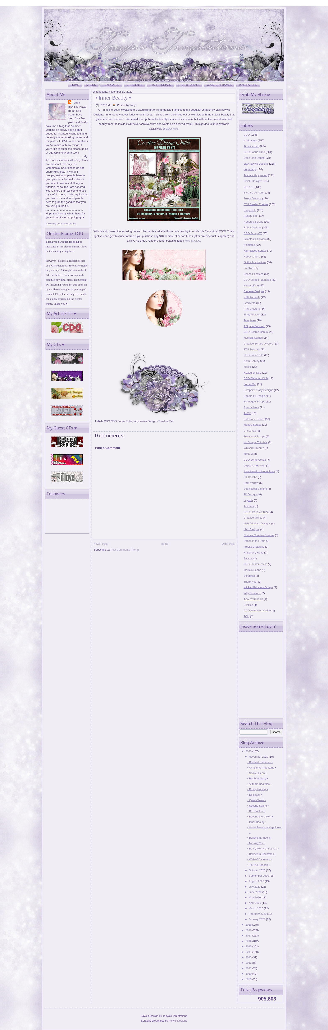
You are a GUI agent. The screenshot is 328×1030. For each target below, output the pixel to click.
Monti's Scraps (252, 424)
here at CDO (192, 240)
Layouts (248, 500)
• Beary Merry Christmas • (262, 848)
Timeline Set (165, 421)
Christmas (250, 430)
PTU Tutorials (160, 84)
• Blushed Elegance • (260, 762)
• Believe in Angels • (259, 837)
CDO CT (249, 186)
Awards (248, 558)
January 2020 (257, 919)
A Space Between (254, 326)
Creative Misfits (253, 517)
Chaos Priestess (254, 273)
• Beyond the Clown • (260, 816)
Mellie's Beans (252, 569)
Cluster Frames (219, 84)
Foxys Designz (252, 198)
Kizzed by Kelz (252, 372)
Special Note (251, 407)
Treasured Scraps (254, 436)
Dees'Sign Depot (254, 157)
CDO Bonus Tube (121, 421)
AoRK (247, 413)
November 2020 (259, 756)
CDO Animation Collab (257, 610)
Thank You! (250, 581)
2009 (249, 979)
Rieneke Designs (254, 291)
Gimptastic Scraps (255, 239)
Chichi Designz (253, 181)
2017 (249, 935)
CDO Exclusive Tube (256, 512)
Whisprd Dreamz (254, 448)
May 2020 (255, 897)
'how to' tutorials (253, 599)
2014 (249, 951)
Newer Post (101, 543)
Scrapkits (249, 575)
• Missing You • (256, 843)
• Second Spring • (258, 805)
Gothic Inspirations (255, 262)
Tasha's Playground (255, 175)
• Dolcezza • (254, 794)
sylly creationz (252, 593)
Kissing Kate (251, 285)
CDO (107, 421)
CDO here (172, 128)
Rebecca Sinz (252, 256)
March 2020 (256, 908)
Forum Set (250, 384)
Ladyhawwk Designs (145, 421)
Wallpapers (248, 84)
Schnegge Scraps (254, 401)
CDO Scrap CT (253, 233)
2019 (249, 924)
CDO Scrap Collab (255, 459)
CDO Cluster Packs (255, 564)
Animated (249, 244)
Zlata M (248, 453)
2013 (249, 957)
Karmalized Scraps (255, 250)
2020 (249, 751)
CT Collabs (250, 477)
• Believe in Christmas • (261, 854)
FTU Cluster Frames (256, 204)
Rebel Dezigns (252, 227)
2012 (249, 962)
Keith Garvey (251, 361)
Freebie (248, 268)
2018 (249, 930)
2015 (249, 946)
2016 (249, 941)
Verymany (250, 169)
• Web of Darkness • (259, 859)
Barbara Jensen (253, 192)
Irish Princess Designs (257, 523)
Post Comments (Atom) (125, 549)
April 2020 (255, 902)
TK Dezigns (251, 494)
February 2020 (258, 913)
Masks (91, 84)
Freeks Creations (254, 546)
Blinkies (248, 604)
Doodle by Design (254, 395)
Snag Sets (250, 210)
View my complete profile (61, 223)
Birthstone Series (254, 419)
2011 (249, 968)
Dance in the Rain (254, 540)
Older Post (228, 543)
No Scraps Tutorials (255, 442)
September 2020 (259, 875)
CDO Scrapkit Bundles (257, 279)
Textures (249, 506)
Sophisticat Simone (255, 488)
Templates (111, 84)
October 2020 (257, 870)
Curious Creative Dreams (259, 535)
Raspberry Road (254, 552)
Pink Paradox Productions (259, 471)
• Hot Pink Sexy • (257, 778)
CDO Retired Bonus (256, 331)
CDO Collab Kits (254, 355)
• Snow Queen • (256, 773)
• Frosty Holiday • (257, 789)
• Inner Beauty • (113, 97)
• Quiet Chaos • (256, 800)
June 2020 (255, 892)
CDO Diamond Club (256, 378)
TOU (246, 616)
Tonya (76, 102)
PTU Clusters (252, 308)
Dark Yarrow (251, 482)
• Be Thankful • (256, 811)
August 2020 (257, 881)
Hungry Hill (250, 215)
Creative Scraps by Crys (258, 343)
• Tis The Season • (258, 864)
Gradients (134, 84)
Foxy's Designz (178, 1020)
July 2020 (255, 886)
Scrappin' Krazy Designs (258, 390)
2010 (249, 973)
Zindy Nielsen (252, 314)
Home (75, 84)
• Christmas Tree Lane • (261, 767)
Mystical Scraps (253, 337)
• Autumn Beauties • (259, 783)
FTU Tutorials (189, 84)
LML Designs (251, 529)
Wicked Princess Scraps (258, 587)
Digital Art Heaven (254, 465)
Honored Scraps (253, 221)
